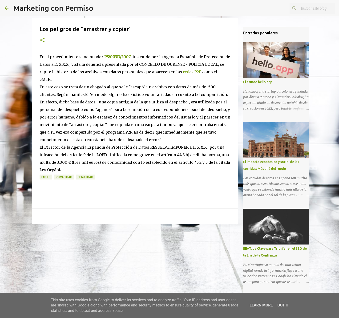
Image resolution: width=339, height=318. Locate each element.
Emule (45, 177)
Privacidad (64, 177)
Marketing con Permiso (53, 8)
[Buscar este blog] (310, 8)
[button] (42, 40)
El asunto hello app (257, 82)
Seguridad (85, 177)
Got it (283, 305)
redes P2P (192, 71)
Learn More (261, 305)
